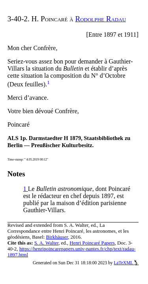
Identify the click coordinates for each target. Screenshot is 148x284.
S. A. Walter (46, 243)
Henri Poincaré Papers (91, 243)
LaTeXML (126, 262)
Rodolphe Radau (100, 19)
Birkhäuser (57, 237)
